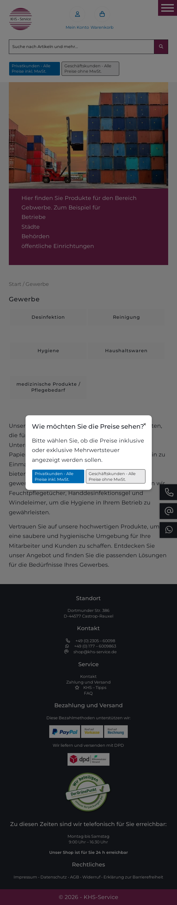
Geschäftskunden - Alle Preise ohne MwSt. (112, 476)
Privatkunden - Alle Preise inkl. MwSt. (54, 476)
